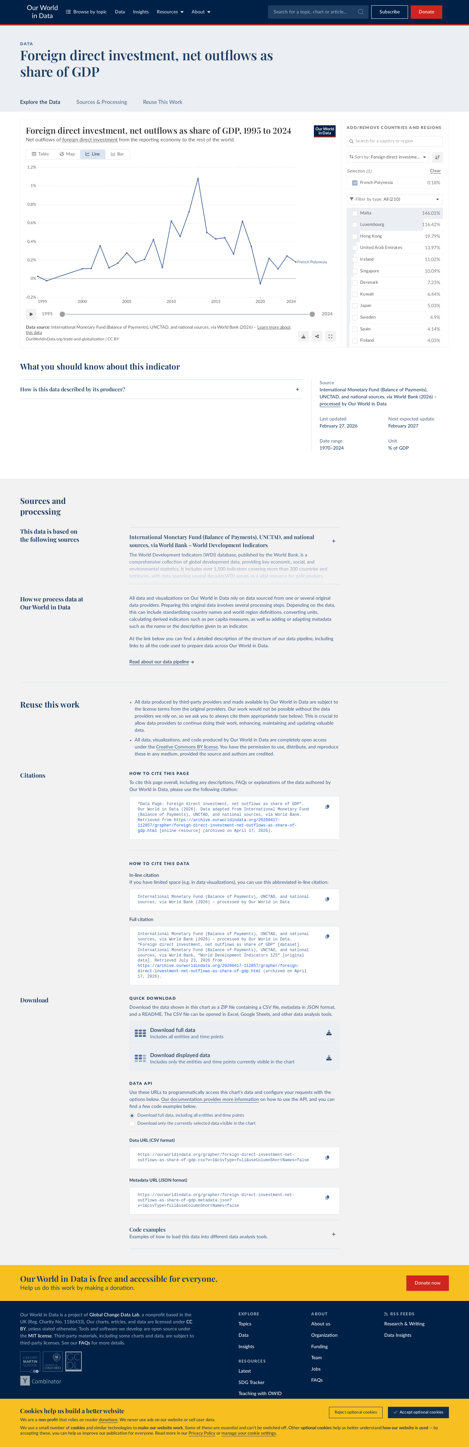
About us (320, 1338)
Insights (141, 12)
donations (108, 1420)
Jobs (316, 1384)
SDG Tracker (251, 1397)
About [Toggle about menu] (201, 11)
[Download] (303, 336)
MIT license (40, 1351)
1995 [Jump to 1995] (47, 314)
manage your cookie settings (248, 1433)
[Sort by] (388, 157)
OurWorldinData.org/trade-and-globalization (65, 339)
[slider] (62, 314)
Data (120, 12)
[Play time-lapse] (31, 314)
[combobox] (318, 12)
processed (330, 404)
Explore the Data (40, 102)
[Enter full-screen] (330, 336)
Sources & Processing (101, 102)
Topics (245, 1338)
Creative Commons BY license (187, 747)
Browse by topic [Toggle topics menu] (86, 11)
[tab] (40, 154)
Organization (324, 1350)
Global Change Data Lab (114, 1329)
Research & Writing (404, 1338)
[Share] (317, 336)
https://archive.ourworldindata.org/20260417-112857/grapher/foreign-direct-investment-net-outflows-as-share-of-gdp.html (217, 828)
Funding (319, 1361)
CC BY (113, 339)
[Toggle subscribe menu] (389, 12)
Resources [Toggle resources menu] (170, 11)
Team (316, 1372)
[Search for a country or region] (395, 141)
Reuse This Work (162, 102)
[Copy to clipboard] (320, 807)
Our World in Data (42, 12)
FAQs (84, 1358)
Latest (245, 1386)
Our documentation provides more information (210, 1111)
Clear (435, 171)
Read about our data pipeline (161, 662)
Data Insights (397, 1350)
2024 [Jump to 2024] (327, 314)
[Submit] (360, 12)
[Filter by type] (395, 199)
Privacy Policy (202, 1433)
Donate (426, 12)
